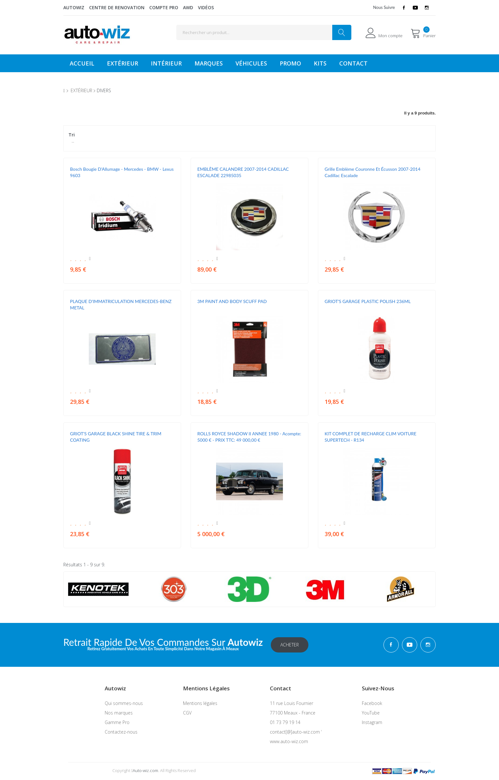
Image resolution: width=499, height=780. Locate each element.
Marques (208, 63)
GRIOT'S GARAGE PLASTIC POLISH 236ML (368, 301)
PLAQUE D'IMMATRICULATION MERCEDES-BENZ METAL (121, 304)
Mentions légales (200, 703)
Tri (71, 135)
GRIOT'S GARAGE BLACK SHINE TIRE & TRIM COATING (115, 437)
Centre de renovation (116, 7)
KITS (320, 63)
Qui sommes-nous (124, 703)
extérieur (81, 90)
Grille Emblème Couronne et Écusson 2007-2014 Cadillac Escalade (372, 172)
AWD (188, 7)
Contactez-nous (121, 732)
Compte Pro (163, 7)
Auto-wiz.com (145, 770)
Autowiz (73, 7)
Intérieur (166, 63)
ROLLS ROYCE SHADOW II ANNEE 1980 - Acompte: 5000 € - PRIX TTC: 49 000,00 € (249, 437)
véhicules (251, 63)
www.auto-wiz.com (289, 741)
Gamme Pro (117, 722)
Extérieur (122, 63)
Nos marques (119, 713)
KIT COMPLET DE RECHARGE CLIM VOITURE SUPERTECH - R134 (370, 437)
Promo (290, 63)
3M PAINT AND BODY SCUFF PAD (232, 301)
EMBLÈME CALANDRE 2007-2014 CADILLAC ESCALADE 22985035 (243, 172)
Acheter (289, 645)
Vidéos (206, 7)
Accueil (82, 63)
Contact (353, 63)
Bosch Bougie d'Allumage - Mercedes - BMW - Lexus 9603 (121, 172)
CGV (187, 713)
